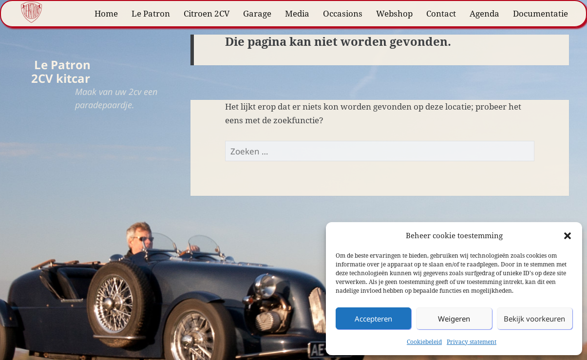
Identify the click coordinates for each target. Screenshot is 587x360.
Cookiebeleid (424, 342)
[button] (567, 236)
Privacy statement (471, 342)
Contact (441, 13)
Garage (257, 13)
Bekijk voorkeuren (534, 318)
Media (297, 13)
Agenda (484, 13)
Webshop (394, 13)
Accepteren (373, 318)
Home (106, 13)
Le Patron (151, 13)
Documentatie (540, 13)
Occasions (342, 13)
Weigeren (454, 318)
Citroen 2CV (206, 13)
